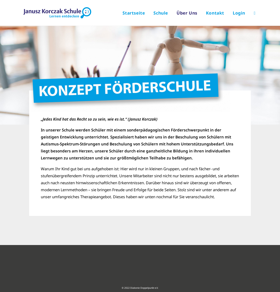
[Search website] (254, 13)
